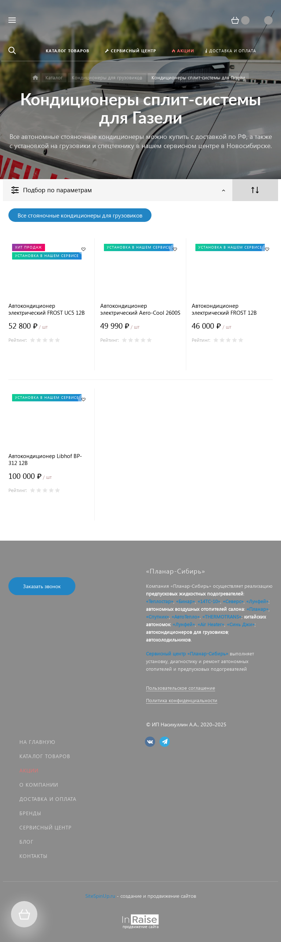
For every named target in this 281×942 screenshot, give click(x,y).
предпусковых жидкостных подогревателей (194, 593)
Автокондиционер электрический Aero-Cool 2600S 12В (140, 309)
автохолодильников (168, 639)
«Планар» (258, 609)
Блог (26, 841)
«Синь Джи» (241, 624)
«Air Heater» (211, 624)
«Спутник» (157, 616)
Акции (28, 770)
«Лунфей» (257, 601)
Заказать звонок (42, 586)
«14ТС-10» (209, 601)
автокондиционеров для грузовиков (187, 632)
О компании (38, 784)
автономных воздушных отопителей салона (195, 609)
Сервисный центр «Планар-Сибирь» (187, 653)
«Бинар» (185, 601)
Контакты (33, 855)
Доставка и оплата (47, 798)
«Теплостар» (159, 601)
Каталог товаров (44, 756)
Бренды (30, 813)
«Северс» (233, 601)
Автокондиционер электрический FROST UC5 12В (46, 309)
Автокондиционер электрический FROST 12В (224, 309)
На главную (37, 741)
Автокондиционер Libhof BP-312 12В (45, 459)
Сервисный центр (45, 827)
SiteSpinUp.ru (100, 895)
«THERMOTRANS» (221, 616)
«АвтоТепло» (186, 616)
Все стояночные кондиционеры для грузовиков (80, 215)
